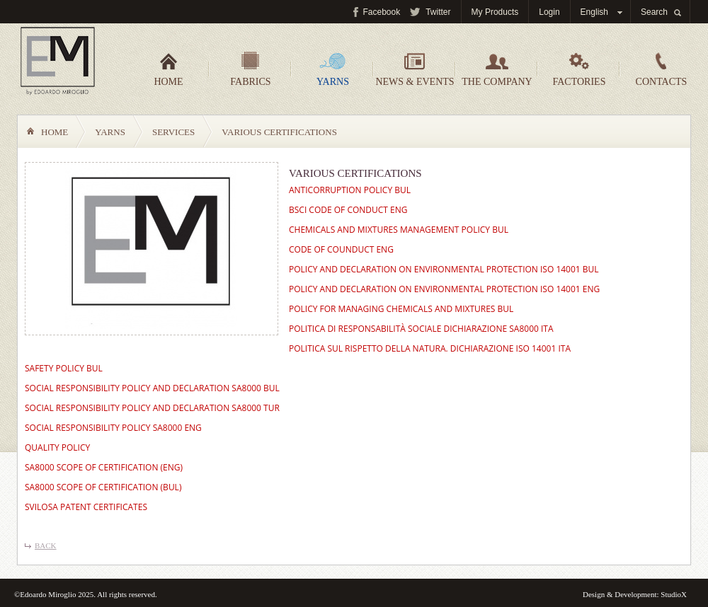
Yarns (332, 69)
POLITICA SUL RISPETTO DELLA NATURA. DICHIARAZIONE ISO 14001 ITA (430, 348)
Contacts (661, 69)
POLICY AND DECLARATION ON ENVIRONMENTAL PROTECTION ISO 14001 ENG (444, 289)
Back (46, 545)
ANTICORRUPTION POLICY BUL (350, 190)
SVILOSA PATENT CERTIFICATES (86, 507)
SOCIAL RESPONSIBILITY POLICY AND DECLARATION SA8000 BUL (152, 388)
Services (173, 132)
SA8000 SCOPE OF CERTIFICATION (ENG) (104, 467)
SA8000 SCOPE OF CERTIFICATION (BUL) (103, 487)
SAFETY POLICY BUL (64, 368)
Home (168, 69)
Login (549, 12)
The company (497, 69)
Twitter (438, 12)
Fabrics (250, 69)
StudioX (674, 594)
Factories (579, 69)
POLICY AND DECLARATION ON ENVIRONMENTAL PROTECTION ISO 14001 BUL (444, 269)
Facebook (382, 12)
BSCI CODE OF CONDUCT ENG (348, 210)
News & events (414, 69)
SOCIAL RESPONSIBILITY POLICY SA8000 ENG (113, 428)
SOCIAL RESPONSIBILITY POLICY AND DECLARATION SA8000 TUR (152, 408)
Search (654, 12)
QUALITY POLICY (57, 447)
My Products (495, 12)
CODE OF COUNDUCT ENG (341, 249)
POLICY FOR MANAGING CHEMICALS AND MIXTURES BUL (401, 309)
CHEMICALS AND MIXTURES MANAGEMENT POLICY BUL (398, 230)
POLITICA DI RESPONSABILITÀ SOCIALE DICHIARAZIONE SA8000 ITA (421, 329)
